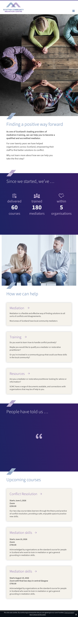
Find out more (69, 613)
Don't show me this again (38, 615)
